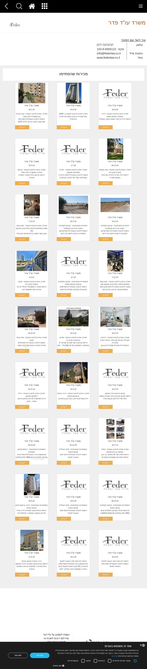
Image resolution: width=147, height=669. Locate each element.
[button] (96, 665)
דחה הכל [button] (18, 655)
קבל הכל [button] (39, 655)
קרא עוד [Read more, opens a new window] (114, 656)
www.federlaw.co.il (108, 57)
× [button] (141, 645)
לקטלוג (105, 127)
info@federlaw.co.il (109, 53)
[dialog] (73, 655)
